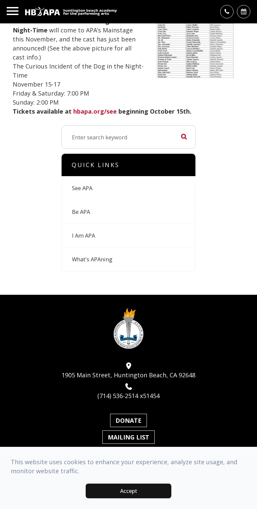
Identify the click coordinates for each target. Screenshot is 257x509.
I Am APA (83, 235)
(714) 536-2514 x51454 (128, 391)
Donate (128, 420)
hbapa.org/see (95, 111)
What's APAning (92, 259)
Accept (128, 491)
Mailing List (128, 437)
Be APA (81, 212)
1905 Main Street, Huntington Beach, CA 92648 (128, 370)
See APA (82, 188)
